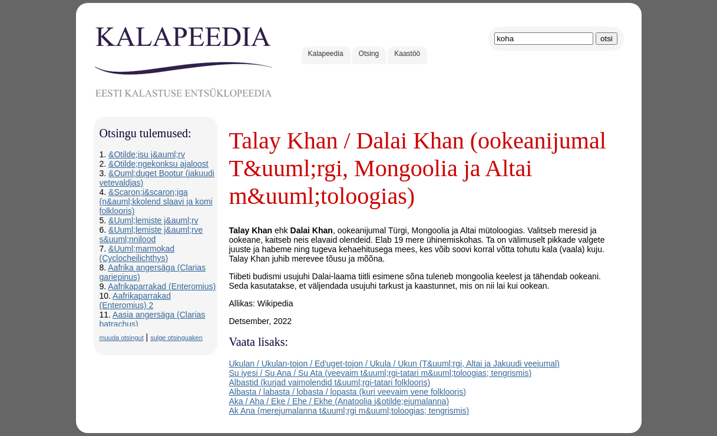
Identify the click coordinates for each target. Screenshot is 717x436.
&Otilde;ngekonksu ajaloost (158, 164)
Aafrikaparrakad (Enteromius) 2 (135, 300)
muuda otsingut (122, 337)
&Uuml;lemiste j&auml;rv (153, 220)
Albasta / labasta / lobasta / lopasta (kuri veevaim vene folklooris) (347, 392)
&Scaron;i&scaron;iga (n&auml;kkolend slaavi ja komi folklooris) (156, 201)
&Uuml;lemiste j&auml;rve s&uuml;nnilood (151, 234)
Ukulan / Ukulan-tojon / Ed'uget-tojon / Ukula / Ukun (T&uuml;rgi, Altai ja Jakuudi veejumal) (394, 363)
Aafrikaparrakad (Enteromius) (162, 286)
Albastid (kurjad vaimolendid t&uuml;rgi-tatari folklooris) (330, 382)
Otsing (369, 53)
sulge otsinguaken (176, 337)
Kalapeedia (325, 53)
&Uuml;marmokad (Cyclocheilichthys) (137, 253)
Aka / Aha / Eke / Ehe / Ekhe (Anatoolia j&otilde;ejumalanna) (339, 401)
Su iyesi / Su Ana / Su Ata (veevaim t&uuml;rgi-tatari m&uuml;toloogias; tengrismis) (380, 373)
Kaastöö (407, 53)
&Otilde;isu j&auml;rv (146, 154)
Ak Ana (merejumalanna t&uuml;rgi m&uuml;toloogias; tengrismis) (349, 410)
